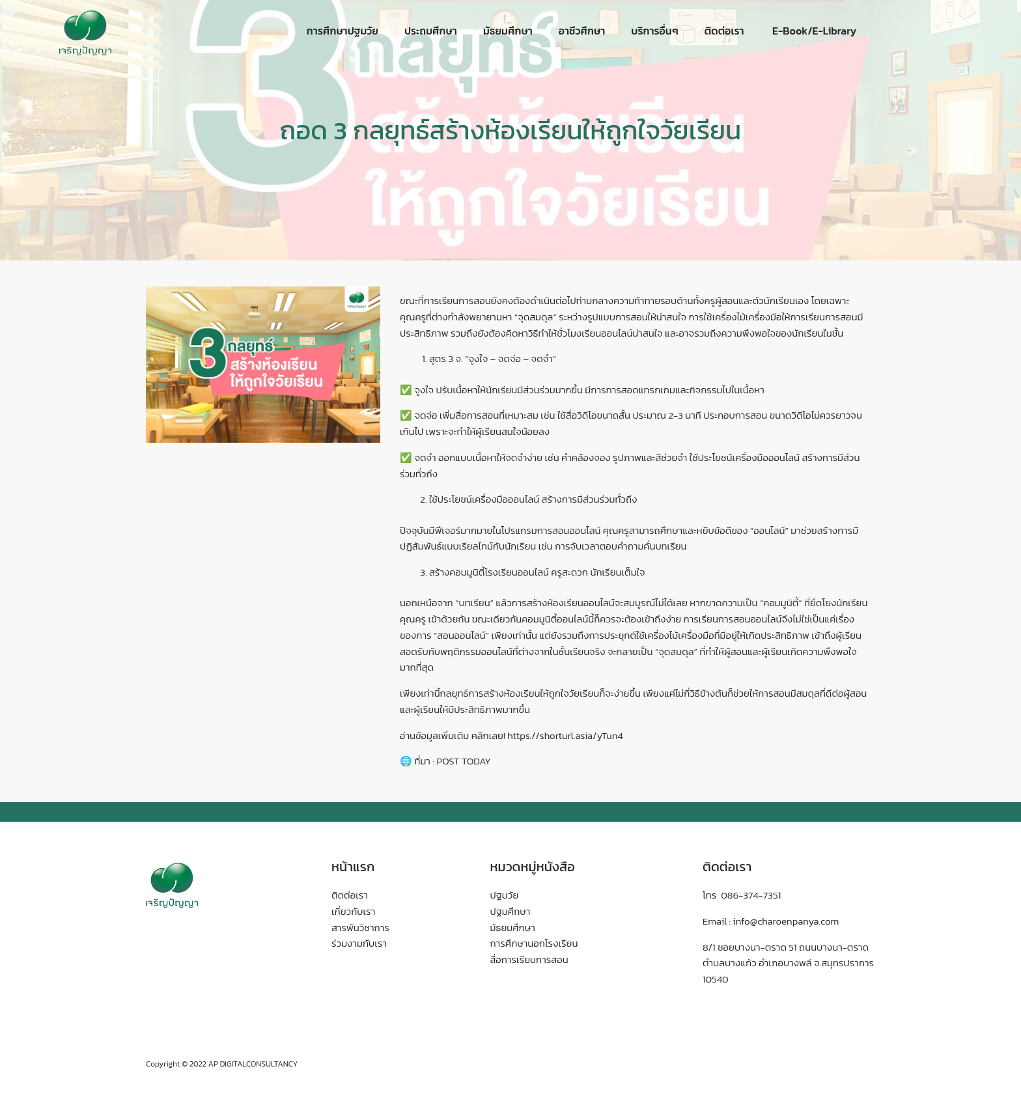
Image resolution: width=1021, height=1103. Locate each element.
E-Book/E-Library (813, 30)
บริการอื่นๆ (654, 30)
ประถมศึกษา (430, 30)
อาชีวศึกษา (582, 30)
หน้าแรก (352, 866)
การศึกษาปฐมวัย (342, 30)
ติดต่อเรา (724, 30)
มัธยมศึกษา (508, 30)
